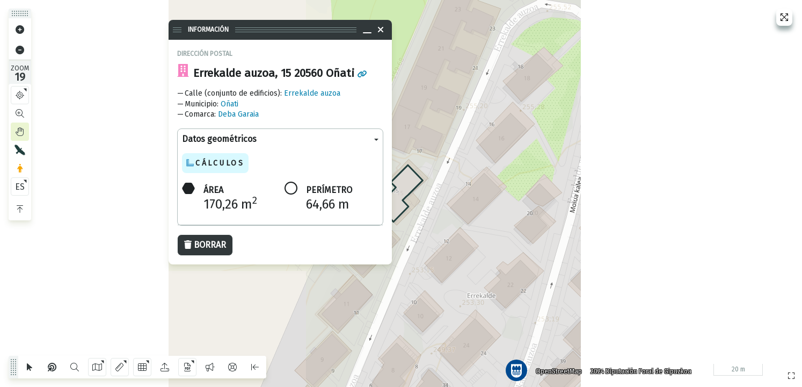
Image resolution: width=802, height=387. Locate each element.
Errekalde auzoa (312, 93)
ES (20, 187)
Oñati (229, 104)
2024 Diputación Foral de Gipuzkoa (637, 368)
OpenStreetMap (556, 368)
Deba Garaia (238, 114)
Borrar (205, 245)
